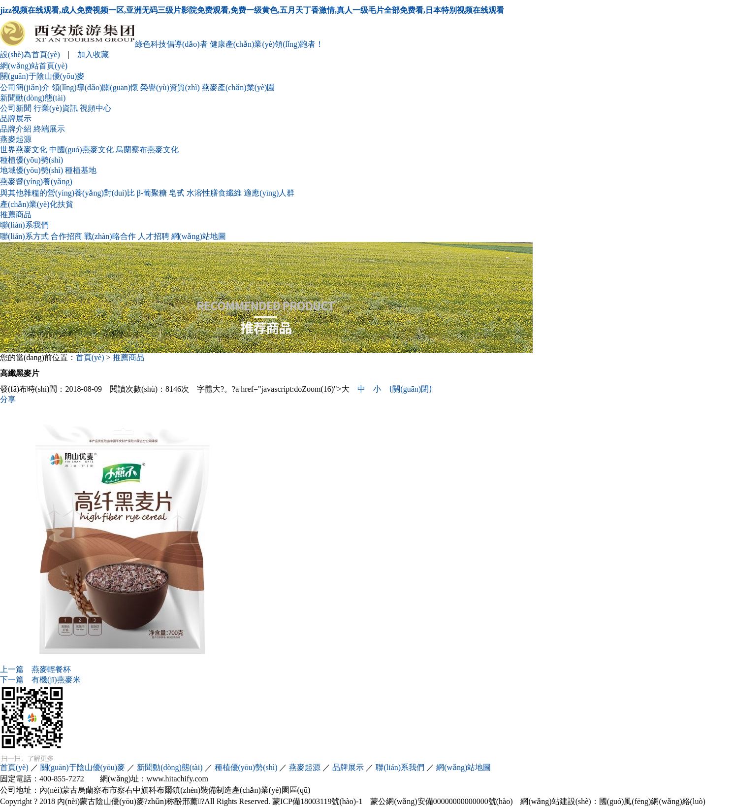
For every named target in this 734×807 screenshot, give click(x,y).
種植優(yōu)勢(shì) (31, 160)
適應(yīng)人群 (269, 193)
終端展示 (49, 129)
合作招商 (66, 236)
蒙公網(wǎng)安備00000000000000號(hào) (441, 801)
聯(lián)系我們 (24, 225)
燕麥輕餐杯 (35, 669)
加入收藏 (93, 54)
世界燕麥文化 (23, 149)
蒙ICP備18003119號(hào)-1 (317, 801)
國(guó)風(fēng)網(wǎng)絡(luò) (652, 801)
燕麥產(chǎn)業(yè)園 (238, 87)
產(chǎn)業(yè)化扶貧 (36, 204)
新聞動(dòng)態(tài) (32, 98)
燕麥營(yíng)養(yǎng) (36, 181)
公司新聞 (16, 108)
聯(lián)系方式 (24, 236)
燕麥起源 (16, 139)
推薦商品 (16, 214)
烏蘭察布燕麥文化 (147, 149)
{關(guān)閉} (411, 389)
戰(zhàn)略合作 (110, 236)
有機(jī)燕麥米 (40, 679)
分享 (8, 399)
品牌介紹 (16, 129)
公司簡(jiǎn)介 (25, 87)
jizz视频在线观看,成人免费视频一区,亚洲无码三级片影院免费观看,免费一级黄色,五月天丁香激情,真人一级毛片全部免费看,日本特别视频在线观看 (252, 10)
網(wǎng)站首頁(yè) (33, 66)
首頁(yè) (90, 357)
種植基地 (80, 170)
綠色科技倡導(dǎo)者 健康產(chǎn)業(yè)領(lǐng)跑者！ (161, 44)
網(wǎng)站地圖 (198, 236)
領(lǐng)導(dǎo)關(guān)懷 (95, 87)
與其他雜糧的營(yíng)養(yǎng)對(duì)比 (67, 193)
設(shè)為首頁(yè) (30, 54)
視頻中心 (95, 108)
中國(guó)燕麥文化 (81, 149)
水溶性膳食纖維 (214, 193)
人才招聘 (153, 236)
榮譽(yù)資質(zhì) (170, 87)
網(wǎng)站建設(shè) (555, 801)
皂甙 (177, 193)
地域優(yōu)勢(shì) (31, 170)
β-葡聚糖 (152, 193)
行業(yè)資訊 (55, 108)
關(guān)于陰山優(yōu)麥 (42, 76)
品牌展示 (16, 118)
